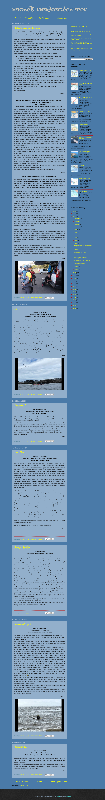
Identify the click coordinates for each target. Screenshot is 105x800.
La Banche (82, 165)
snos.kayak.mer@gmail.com (79, 26)
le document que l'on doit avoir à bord (81, 48)
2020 (74, 281)
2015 (74, 294)
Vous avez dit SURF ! (21, 747)
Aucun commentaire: (37, 297)
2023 (74, 273)
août (76, 229)
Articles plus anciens (59, 782)
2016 (74, 292)
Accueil (18, 18)
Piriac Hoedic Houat (84, 178)
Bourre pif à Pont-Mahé (21, 547)
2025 (74, 213)
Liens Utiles (30, 18)
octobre (77, 224)
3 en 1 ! (16, 309)
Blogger (68, 796)
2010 (74, 308)
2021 (74, 278)
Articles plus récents (20, 782)
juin (76, 235)
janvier (77, 269)
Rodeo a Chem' (19, 452)
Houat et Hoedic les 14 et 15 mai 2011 (85, 98)
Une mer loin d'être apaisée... (23, 624)
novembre (78, 221)
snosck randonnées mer (49, 9)
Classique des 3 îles (20, 405)
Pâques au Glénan (84, 111)
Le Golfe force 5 (83, 124)
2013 (74, 300)
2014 (74, 297)
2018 (74, 286)
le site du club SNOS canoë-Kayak (81, 31)
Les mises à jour (60, 18)
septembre (78, 227)
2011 (74, 305)
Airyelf (58, 796)
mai (76, 237)
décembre (78, 218)
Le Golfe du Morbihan (85, 70)
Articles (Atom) (24, 785)
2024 (74, 216)
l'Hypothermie (75, 46)
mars (76, 243)
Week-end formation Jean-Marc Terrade (27, 28)
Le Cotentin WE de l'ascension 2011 (84, 152)
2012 (74, 302)
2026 (74, 211)
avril (76, 240)
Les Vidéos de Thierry (77, 51)
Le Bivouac (44, 18)
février (76, 266)
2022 (74, 275)
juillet (76, 232)
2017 (74, 289)
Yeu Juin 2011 (83, 191)
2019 (74, 283)
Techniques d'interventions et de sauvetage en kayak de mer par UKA (81, 42)
